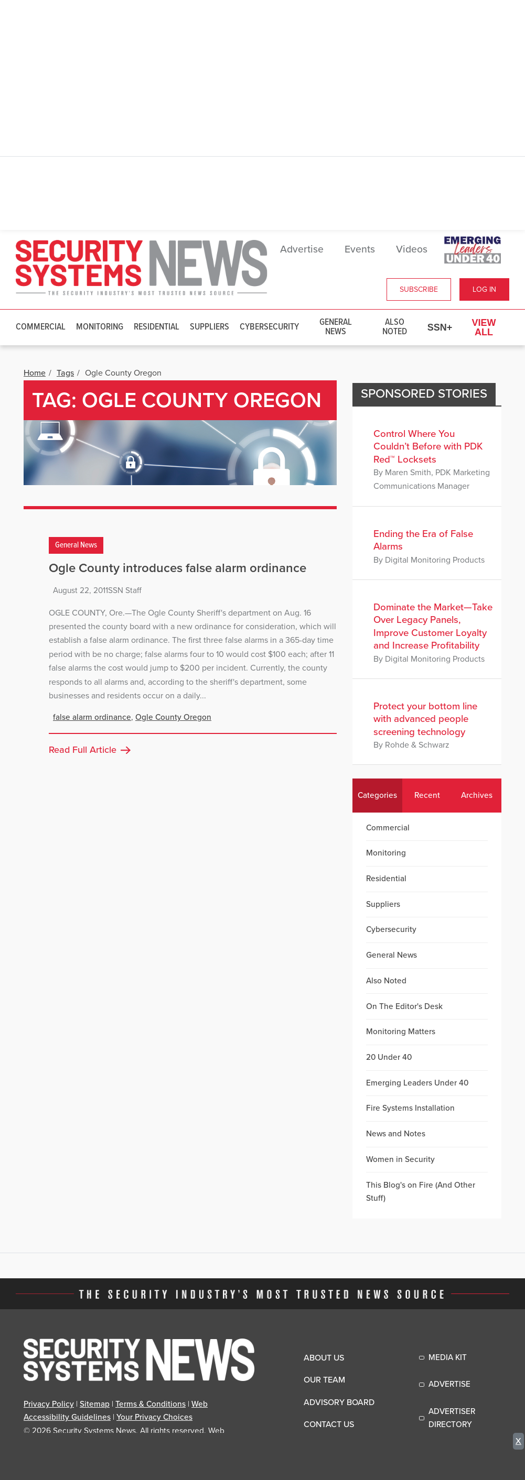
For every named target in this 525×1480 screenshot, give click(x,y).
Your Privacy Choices (154, 1417)
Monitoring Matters (400, 1031)
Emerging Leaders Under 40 (417, 1083)
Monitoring (99, 327)
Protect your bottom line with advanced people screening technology (425, 719)
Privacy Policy (49, 1404)
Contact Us (329, 1424)
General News (335, 327)
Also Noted (394, 327)
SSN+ (440, 327)
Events (360, 249)
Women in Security (400, 1159)
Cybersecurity (269, 327)
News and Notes (395, 1133)
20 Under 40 (389, 1057)
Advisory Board (339, 1402)
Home (35, 373)
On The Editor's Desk (404, 1006)
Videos (411, 249)
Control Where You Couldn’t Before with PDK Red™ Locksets (428, 446)
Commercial (41, 327)
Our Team (324, 1380)
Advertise (302, 249)
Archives (476, 795)
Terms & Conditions (150, 1404)
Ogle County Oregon (173, 717)
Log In (484, 289)
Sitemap (95, 1404)
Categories (377, 795)
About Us (324, 1358)
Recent (427, 795)
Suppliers (209, 327)
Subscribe (419, 289)
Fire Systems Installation (410, 1108)
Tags (65, 373)
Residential (156, 327)
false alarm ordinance (92, 717)
